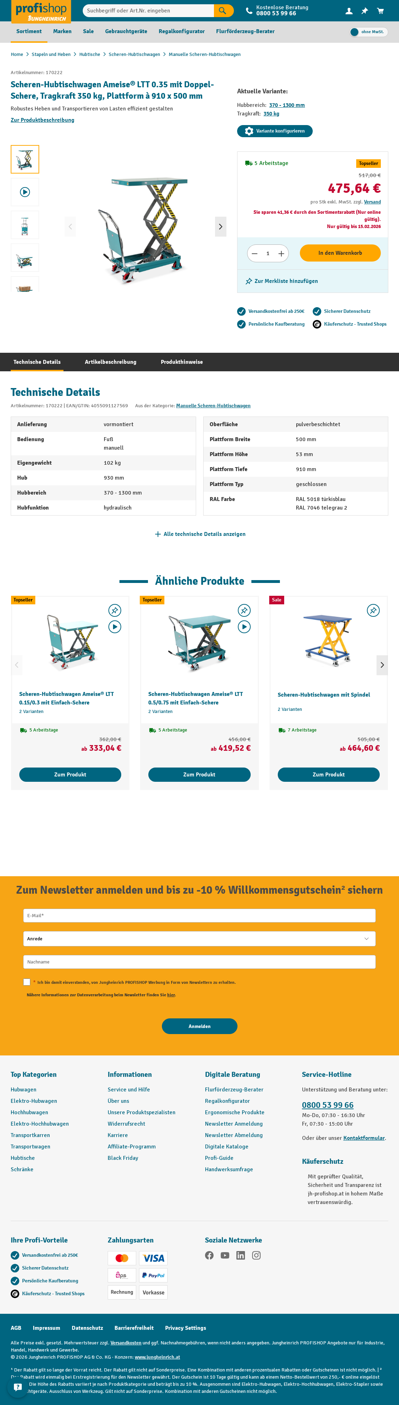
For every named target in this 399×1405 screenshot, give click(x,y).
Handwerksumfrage (229, 1169)
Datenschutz (87, 1328)
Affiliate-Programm (132, 1146)
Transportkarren (30, 1135)
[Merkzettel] (365, 11)
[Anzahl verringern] (254, 253)
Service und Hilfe (129, 1089)
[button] (248, 1077)
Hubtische (23, 1158)
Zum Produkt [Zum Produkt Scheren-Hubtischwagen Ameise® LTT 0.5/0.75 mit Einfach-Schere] (199, 774)
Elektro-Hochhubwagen (40, 1123)
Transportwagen (30, 1146)
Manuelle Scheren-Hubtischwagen (213, 406)
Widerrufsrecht (126, 1123)
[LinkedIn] (240, 1256)
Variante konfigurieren (275, 131)
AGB (16, 1328)
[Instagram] (256, 1256)
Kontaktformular (364, 1138)
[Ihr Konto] (349, 10)
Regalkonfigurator (227, 1101)
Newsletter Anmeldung (234, 1123)
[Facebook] (209, 1256)
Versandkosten (126, 1343)
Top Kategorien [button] (34, 1074)
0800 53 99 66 (276, 13)
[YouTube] (225, 1256)
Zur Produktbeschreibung (43, 120)
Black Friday (123, 1158)
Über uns (118, 1101)
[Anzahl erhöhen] (281, 253)
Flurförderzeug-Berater (234, 1089)
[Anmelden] (199, 1026)
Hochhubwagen (29, 1112)
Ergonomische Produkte (235, 1112)
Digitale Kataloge (227, 1146)
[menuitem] (349, 11)
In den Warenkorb (340, 253)
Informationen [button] (130, 1074)
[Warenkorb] (380, 11)
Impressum (46, 1328)
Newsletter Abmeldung (234, 1135)
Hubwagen (23, 1089)
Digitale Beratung (232, 1074)
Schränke (22, 1169)
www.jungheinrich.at (157, 1357)
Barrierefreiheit (134, 1328)
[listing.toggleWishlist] (281, 281)
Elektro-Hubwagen (34, 1101)
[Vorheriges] (70, 227)
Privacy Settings (185, 1328)
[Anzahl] (268, 253)
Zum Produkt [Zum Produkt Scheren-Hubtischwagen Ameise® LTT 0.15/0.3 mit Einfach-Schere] (70, 774)
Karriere (118, 1135)
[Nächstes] (220, 227)
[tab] (37, 362)
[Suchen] (224, 10)
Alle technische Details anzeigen (205, 534)
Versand (372, 202)
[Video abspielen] (114, 626)
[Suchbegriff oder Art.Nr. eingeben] (148, 10)
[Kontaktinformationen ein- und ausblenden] (18, 1387)
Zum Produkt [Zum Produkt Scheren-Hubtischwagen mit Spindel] (329, 774)
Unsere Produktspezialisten (141, 1112)
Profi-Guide (219, 1158)
